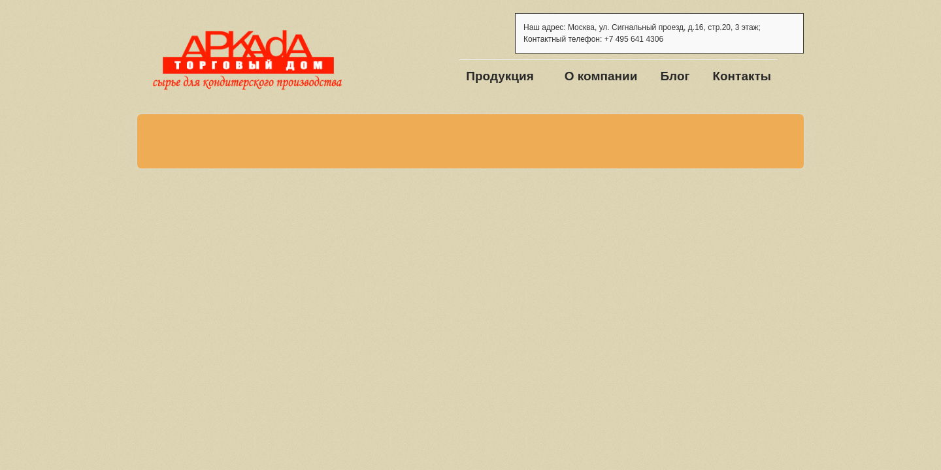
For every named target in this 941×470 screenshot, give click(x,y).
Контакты (741, 76)
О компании (601, 76)
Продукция (499, 76)
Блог (674, 76)
